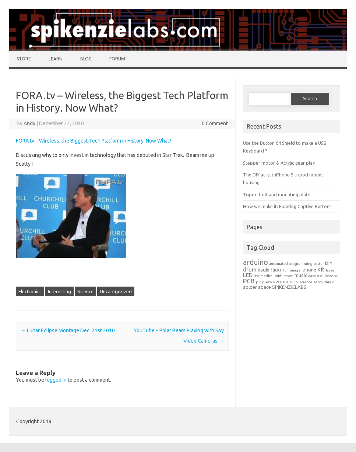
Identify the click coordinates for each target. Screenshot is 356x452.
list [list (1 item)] (256, 276)
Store (24, 58)
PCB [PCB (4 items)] (249, 280)
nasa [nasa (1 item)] (312, 276)
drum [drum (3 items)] (250, 269)
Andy (29, 123)
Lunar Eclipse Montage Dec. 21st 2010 (68, 330)
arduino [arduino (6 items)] (255, 262)
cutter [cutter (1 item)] (319, 264)
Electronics (30, 291)
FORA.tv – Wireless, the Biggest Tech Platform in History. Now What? (94, 141)
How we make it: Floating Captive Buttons (287, 206)
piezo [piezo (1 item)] (267, 282)
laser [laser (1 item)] (330, 270)
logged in (56, 380)
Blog (86, 58)
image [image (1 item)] (295, 270)
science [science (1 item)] (306, 282)
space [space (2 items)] (264, 287)
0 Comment (215, 123)
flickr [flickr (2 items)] (276, 270)
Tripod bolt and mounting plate (276, 194)
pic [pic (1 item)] (258, 282)
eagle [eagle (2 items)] (263, 270)
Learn (56, 58)
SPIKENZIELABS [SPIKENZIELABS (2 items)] (289, 287)
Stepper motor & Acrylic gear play (279, 162)
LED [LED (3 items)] (248, 275)
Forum (117, 58)
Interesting (59, 291)
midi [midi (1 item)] (278, 276)
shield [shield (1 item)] (329, 282)
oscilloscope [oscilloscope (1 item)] (327, 276)
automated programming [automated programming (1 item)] (291, 264)
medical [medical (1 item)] (267, 276)
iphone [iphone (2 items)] (309, 270)
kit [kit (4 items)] (321, 269)
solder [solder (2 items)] (250, 287)
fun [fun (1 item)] (286, 270)
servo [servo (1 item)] (318, 282)
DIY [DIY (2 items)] (328, 263)
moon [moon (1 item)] (288, 276)
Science (85, 291)
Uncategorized (116, 291)
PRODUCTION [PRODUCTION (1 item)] (286, 282)
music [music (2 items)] (301, 275)
